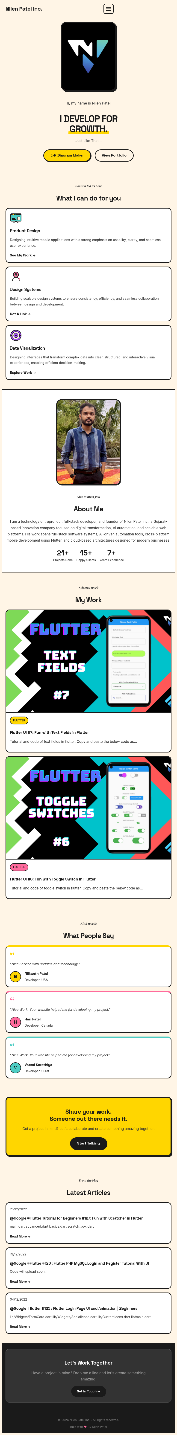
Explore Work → (23, 372)
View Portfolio (114, 155)
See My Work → (22, 255)
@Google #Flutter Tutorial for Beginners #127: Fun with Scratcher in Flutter (76, 1218)
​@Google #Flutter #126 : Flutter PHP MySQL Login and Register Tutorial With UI (79, 1263)
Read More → (20, 1236)
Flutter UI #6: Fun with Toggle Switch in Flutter (53, 879)
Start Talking (88, 1143)
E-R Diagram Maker (67, 155)
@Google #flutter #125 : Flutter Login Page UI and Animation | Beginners (73, 1308)
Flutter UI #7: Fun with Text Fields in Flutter (49, 732)
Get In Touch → (88, 1391)
